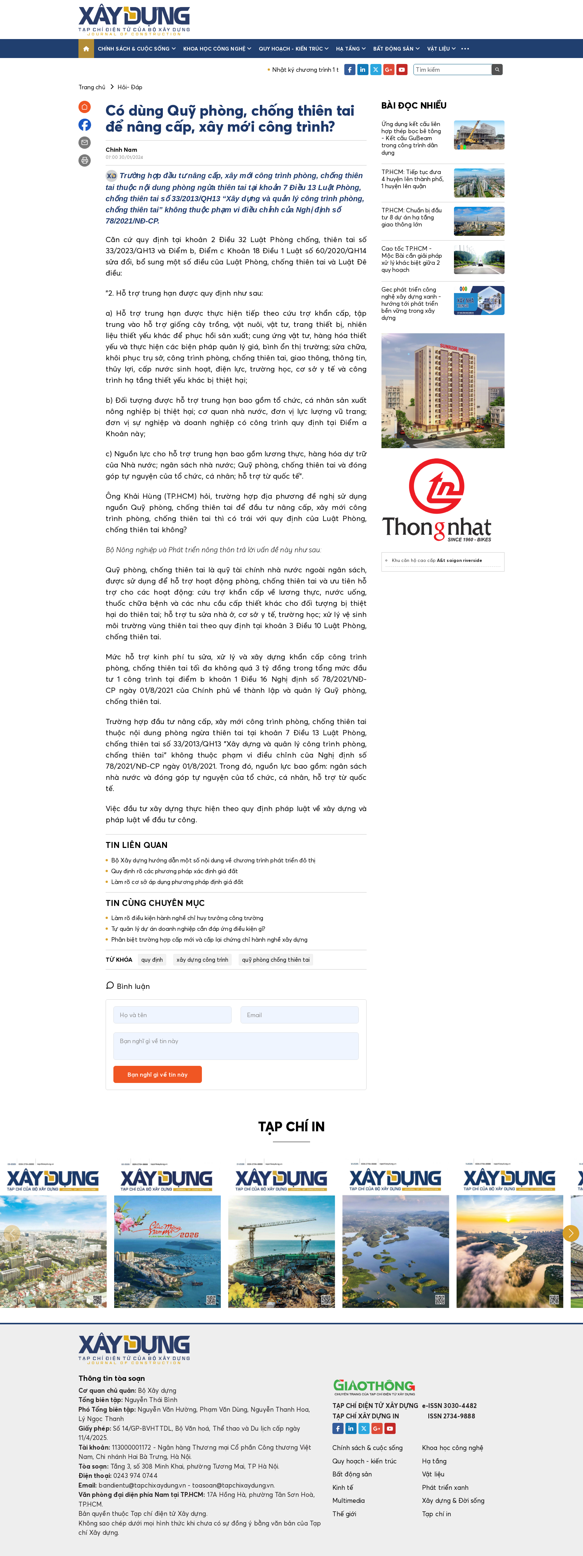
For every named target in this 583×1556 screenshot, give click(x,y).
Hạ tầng (351, 48)
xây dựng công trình (202, 959)
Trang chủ (91, 87)
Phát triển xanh (445, 1487)
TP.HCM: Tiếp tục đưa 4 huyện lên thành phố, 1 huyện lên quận (412, 179)
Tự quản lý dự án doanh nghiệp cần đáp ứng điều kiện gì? (188, 928)
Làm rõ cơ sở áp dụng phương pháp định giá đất (177, 881)
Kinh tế (342, 1487)
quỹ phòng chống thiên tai (276, 959)
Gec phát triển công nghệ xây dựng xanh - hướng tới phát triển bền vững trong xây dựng (411, 304)
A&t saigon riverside (459, 560)
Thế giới (344, 1514)
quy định (152, 959)
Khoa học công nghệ (217, 48)
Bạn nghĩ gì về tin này (158, 1074)
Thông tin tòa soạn (111, 1378)
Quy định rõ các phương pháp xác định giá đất (174, 871)
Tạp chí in (436, 1514)
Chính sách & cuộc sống (137, 48)
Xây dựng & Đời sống (453, 1500)
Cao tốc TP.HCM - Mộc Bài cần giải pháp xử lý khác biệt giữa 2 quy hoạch (411, 259)
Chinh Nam (121, 149)
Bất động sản (396, 48)
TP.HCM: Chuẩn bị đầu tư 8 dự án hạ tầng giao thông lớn (411, 217)
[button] (465, 48)
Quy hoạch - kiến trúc (294, 48)
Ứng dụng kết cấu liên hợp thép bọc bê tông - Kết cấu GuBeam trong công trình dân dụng (411, 138)
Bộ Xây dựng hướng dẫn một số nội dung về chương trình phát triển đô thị (213, 860)
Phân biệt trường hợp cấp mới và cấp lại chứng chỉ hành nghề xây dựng (209, 939)
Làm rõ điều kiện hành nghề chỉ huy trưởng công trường (187, 918)
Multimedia (348, 1500)
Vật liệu (441, 48)
